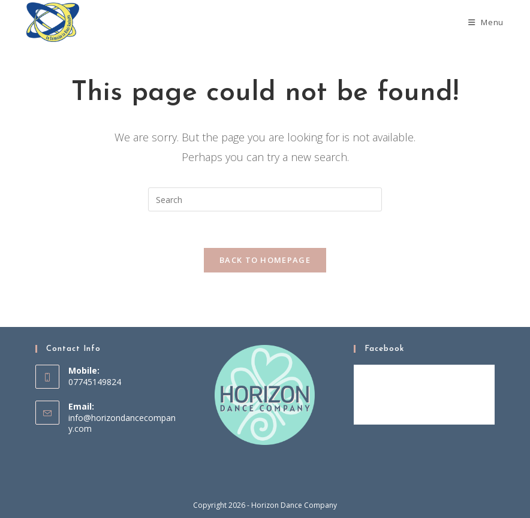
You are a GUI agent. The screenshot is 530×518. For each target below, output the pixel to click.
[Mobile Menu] (486, 22)
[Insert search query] (265, 199)
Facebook (384, 349)
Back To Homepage (265, 260)
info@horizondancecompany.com (122, 423)
